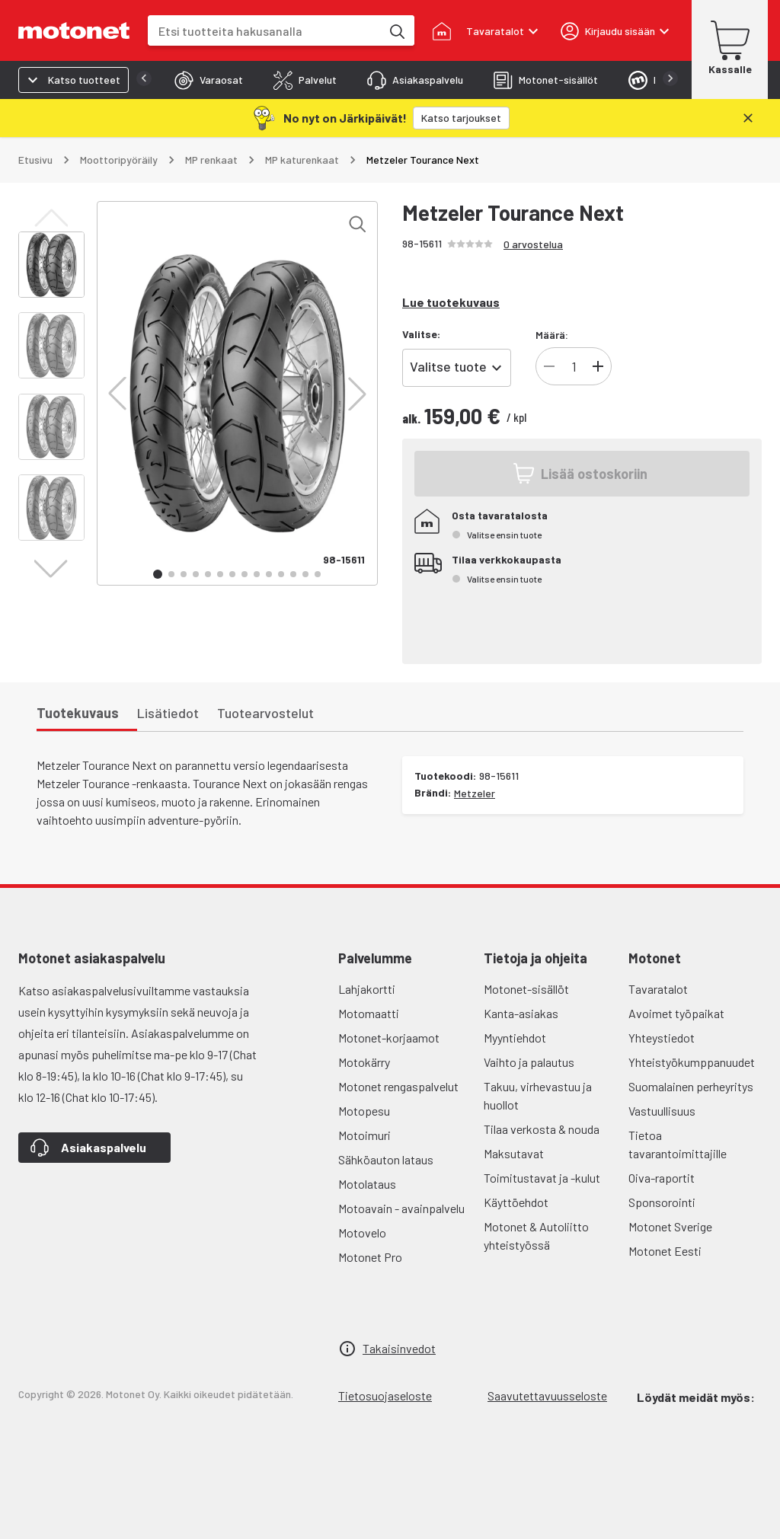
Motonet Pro (370, 1257)
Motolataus (367, 1184)
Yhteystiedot (661, 1037)
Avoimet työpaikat (676, 1013)
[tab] (208, 80)
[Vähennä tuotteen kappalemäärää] (549, 366)
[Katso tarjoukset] (461, 118)
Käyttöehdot (516, 1202)
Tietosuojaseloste (385, 1395)
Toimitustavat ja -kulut (542, 1177)
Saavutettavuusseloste (547, 1395)
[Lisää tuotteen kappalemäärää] (598, 366)
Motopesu (364, 1110)
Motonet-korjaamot (389, 1037)
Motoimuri (364, 1135)
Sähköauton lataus (385, 1159)
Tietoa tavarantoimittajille (677, 1144)
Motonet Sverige (670, 1226)
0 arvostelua (533, 244)
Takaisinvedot (399, 1348)
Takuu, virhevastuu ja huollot (538, 1095)
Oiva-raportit (661, 1177)
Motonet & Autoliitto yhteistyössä (536, 1235)
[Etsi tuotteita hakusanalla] (396, 30)
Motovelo (362, 1232)
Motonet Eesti (665, 1251)
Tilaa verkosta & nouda (541, 1129)
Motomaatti (368, 1013)
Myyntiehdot (515, 1037)
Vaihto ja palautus (529, 1062)
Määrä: (551, 334)
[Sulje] (748, 118)
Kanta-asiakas (521, 1013)
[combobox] (264, 31)
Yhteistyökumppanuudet (691, 1062)
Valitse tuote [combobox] (448, 366)
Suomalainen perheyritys (690, 1086)
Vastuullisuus (661, 1110)
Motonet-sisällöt (526, 989)
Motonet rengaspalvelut (398, 1086)
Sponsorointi (661, 1202)
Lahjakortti (366, 989)
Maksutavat (514, 1153)
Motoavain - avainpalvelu (401, 1208)
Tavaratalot (658, 989)
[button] (117, 393)
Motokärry (364, 1062)
